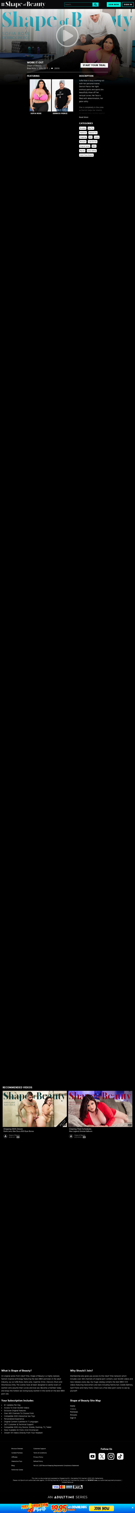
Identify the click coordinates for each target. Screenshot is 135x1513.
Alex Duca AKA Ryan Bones (23, 1131)
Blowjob (83, 141)
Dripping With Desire (13, 1129)
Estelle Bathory (126, 1385)
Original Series (85, 146)
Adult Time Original (86, 155)
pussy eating (92, 150)
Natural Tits (93, 132)
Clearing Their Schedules (80, 1129)
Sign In (128, 5)
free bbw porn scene (112, 1388)
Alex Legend (74, 1131)
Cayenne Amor (39, 1382)
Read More (83, 117)
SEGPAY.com (92, 1480)
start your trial (94, 65)
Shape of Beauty (14, 1135)
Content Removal (67, 1482)
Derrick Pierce (60, 113)
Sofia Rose (36, 113)
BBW (94, 146)
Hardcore (83, 132)
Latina (97, 137)
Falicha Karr (114, 1385)
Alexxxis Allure (52, 1382)
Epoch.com (24, 1480)
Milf (90, 137)
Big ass (82, 150)
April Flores (74, 1388)
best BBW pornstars (43, 1379)
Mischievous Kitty (8, 1385)
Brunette (83, 128)
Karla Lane (8, 1131)
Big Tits (90, 128)
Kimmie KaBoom (86, 1131)
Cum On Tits (93, 141)
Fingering (83, 137)
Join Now (114, 5)
